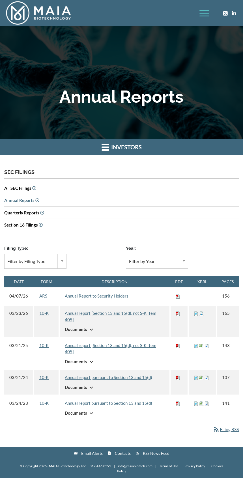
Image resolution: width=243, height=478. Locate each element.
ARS (43, 295)
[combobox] (35, 261)
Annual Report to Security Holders (96, 295)
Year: (131, 248)
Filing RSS (226, 429)
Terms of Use (168, 466)
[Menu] (201, 13)
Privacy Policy (194, 466)
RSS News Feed (156, 453)
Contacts (123, 453)
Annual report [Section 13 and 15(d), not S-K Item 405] (110, 316)
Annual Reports (19, 200)
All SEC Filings (17, 188)
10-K (44, 313)
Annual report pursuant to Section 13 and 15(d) (108, 377)
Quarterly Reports (21, 212)
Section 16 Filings (21, 224)
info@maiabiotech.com (135, 466)
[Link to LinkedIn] (234, 13)
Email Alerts (92, 453)
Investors (122, 147)
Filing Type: (16, 248)
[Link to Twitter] (225, 13)
